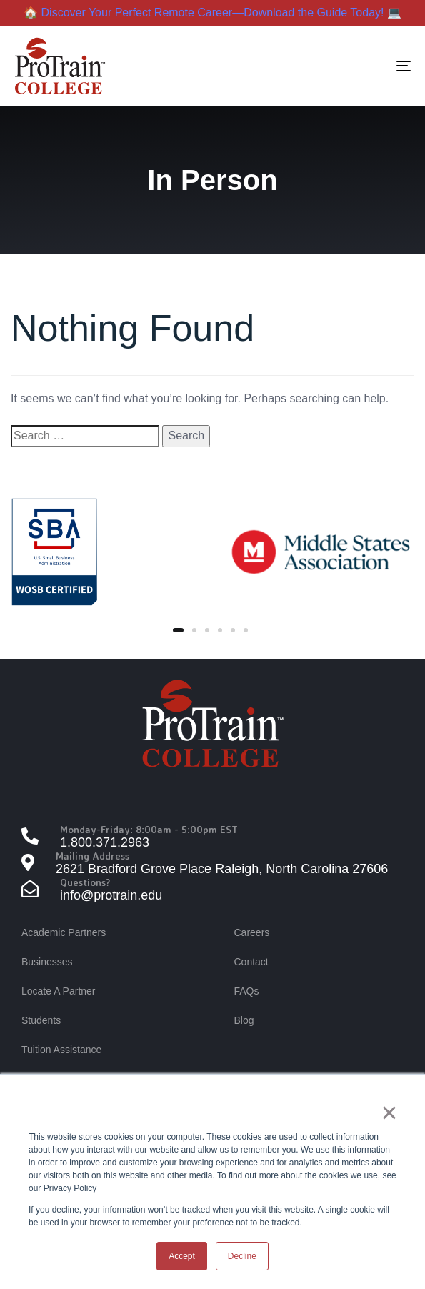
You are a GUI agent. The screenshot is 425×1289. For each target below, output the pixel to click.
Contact (251, 961)
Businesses (47, 961)
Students (41, 1020)
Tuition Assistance (61, 1049)
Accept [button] (182, 1256)
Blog (244, 1020)
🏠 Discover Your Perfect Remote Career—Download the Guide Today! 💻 (212, 12)
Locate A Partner (58, 991)
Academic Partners (63, 932)
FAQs (246, 991)
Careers (252, 932)
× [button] (389, 1112)
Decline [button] (242, 1256)
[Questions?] (212, 890)
